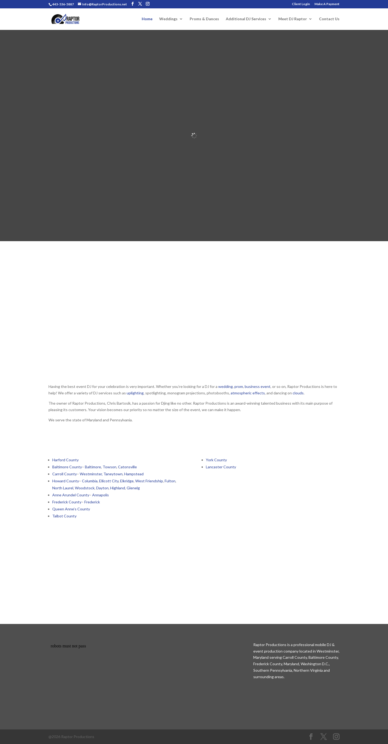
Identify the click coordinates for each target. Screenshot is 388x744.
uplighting (135, 393)
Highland (117, 488)
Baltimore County (67, 467)
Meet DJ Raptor (292, 19)
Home (147, 19)
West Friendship (149, 481)
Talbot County (64, 516)
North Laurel (62, 488)
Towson (109, 467)
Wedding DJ (79, 315)
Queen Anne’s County (71, 509)
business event (258, 386)
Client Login (301, 4)
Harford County (65, 460)
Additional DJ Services (246, 19)
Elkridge (127, 481)
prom (238, 386)
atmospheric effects (248, 393)
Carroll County (64, 474)
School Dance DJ (155, 315)
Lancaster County (221, 467)
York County (216, 460)
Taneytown (113, 474)
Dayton (102, 488)
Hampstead (134, 474)
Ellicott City (109, 481)
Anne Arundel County (70, 495)
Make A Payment (327, 4)
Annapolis (100, 495)
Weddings (168, 19)
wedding (225, 386)
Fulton (170, 481)
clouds (298, 393)
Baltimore (92, 467)
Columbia (90, 481)
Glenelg (133, 488)
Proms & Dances (204, 19)
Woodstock (85, 488)
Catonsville (127, 467)
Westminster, (91, 474)
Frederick (92, 502)
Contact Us (329, 19)
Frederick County (66, 502)
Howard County (65, 481)
